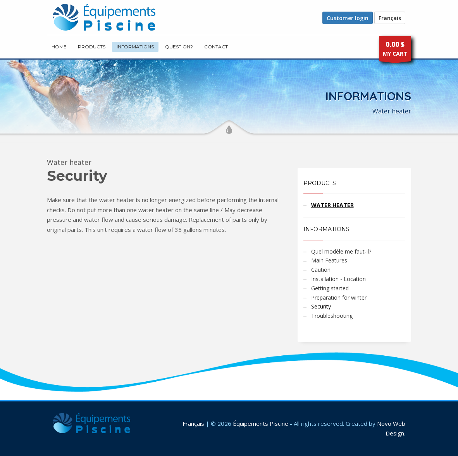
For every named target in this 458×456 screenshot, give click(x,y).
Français (390, 18)
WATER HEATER (332, 205)
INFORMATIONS (135, 47)
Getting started (330, 288)
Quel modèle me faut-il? (341, 251)
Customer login (347, 18)
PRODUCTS (91, 47)
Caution (321, 269)
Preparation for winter (339, 297)
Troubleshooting (332, 315)
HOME (59, 47)
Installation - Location (338, 279)
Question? (179, 47)
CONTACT (216, 47)
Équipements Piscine (260, 423)
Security (321, 306)
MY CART (395, 50)
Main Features (329, 260)
